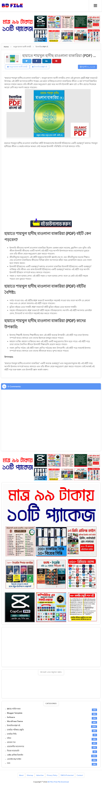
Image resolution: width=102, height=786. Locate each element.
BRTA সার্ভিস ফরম (14, 709)
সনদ (8, 763)
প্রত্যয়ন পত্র (11, 742)
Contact (80, 775)
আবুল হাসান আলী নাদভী (17, 67)
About (21, 775)
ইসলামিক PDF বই (39, 67)
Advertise (40, 775)
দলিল (9, 738)
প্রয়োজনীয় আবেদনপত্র (15, 747)
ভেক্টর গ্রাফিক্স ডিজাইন (15, 755)
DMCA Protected (67, 775)
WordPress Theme (15, 721)
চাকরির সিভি (11, 734)
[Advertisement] (51, 646)
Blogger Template (14, 713)
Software (11, 717)
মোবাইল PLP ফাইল (14, 759)
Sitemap (30, 775)
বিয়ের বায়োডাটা (13, 751)
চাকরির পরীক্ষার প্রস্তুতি (15, 730)
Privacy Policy (52, 775)
